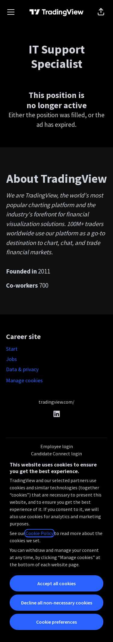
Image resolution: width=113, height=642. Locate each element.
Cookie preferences (56, 622)
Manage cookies (24, 380)
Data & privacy (22, 369)
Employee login (56, 446)
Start (11, 348)
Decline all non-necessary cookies (56, 603)
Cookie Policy (39, 533)
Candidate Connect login (56, 454)
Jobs (11, 359)
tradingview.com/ (56, 402)
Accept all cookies (56, 583)
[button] (101, 12)
